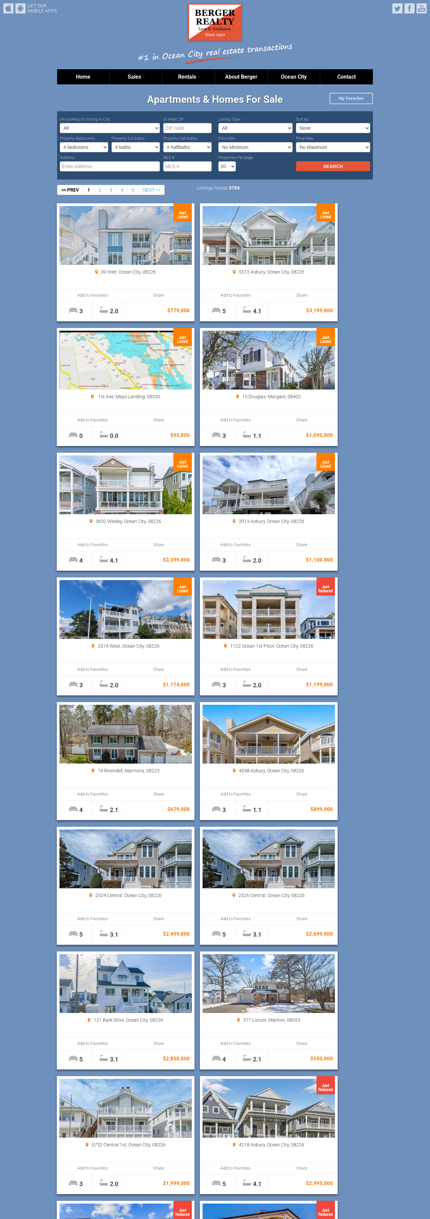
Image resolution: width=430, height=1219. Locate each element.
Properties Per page (235, 157)
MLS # (168, 157)
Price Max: (305, 138)
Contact (346, 77)
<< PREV (70, 190)
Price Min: (227, 138)
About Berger (241, 77)
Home (83, 77)
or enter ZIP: (174, 119)
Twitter (397, 8)
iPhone (8, 8)
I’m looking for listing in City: (85, 119)
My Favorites (351, 98)
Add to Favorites (84, 295)
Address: (68, 157)
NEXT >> (151, 190)
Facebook (409, 8)
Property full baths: (128, 138)
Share (131, 295)
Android (20, 8)
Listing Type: (229, 119)
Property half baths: (180, 138)
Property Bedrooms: (77, 138)
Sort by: (303, 119)
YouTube (422, 8)
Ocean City (294, 77)
